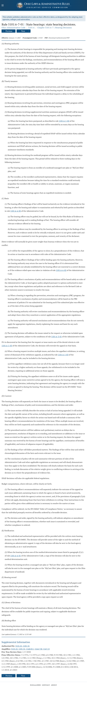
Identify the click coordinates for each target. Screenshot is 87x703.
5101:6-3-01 (56, 336)
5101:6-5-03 (7, 345)
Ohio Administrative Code (13, 27)
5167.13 (46, 649)
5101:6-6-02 (15, 211)
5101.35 (26, 646)
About (54, 685)
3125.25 (18, 646)
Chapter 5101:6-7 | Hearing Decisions (54, 27)
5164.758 (38, 649)
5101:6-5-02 (64, 121)
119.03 (40, 38)
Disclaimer (35, 685)
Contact (46, 685)
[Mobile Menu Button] (3, 6)
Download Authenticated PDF (59, 38)
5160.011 (30, 649)
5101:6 (31, 27)
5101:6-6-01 (15, 555)
